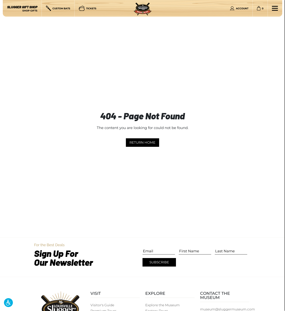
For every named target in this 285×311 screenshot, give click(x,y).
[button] (8, 302)
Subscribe (159, 262)
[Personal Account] (239, 8)
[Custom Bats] (58, 8)
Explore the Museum (162, 305)
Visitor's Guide (102, 305)
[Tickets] (87, 8)
